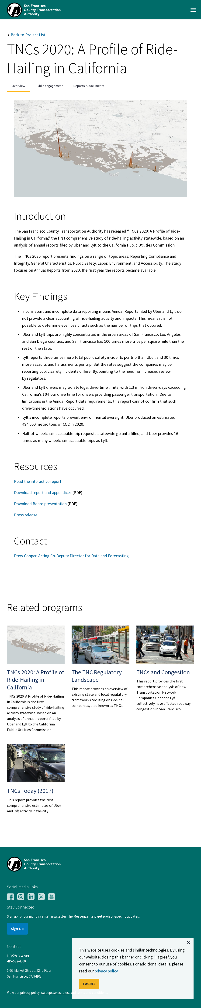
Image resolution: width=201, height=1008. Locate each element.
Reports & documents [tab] (88, 86)
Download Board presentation (40, 503)
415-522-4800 (16, 961)
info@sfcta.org (18, 955)
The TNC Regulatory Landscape (97, 676)
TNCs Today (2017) (30, 790)
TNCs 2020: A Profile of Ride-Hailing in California (35, 679)
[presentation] (18, 86)
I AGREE (89, 984)
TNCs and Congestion (163, 672)
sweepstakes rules (55, 992)
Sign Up (17, 928)
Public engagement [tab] (49, 86)
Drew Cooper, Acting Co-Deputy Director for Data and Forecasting (71, 555)
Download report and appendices (43, 492)
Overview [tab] (18, 86)
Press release (25, 514)
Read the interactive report (37, 481)
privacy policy (106, 971)
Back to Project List (26, 34)
